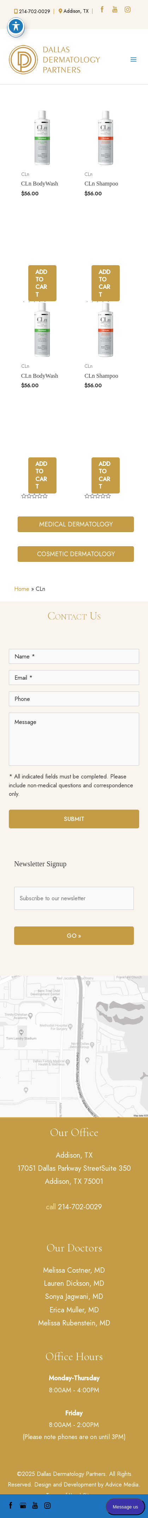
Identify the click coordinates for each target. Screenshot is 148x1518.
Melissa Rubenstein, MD (74, 1323)
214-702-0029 (80, 1207)
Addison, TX (74, 1155)
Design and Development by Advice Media (86, 1484)
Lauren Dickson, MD (74, 1283)
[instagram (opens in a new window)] (128, 10)
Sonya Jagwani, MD (74, 1296)
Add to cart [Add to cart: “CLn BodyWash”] (41, 283)
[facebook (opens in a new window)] (102, 10)
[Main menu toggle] (133, 59)
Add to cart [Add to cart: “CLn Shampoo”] (104, 283)
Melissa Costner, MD (74, 1270)
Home (21, 588)
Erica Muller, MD (74, 1310)
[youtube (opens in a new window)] (115, 10)
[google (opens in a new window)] (19, 23)
